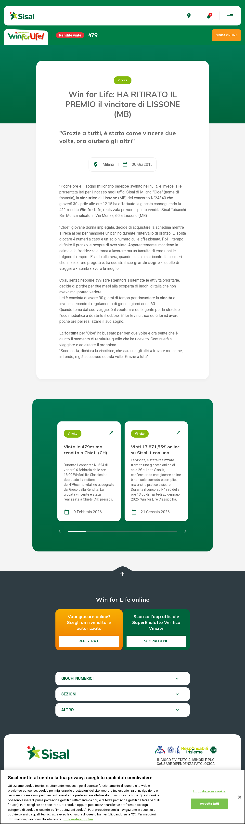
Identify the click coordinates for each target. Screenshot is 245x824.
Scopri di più (156, 641)
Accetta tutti (209, 808)
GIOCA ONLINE (226, 35)
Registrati (89, 641)
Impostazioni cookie (209, 796)
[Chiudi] (239, 801)
